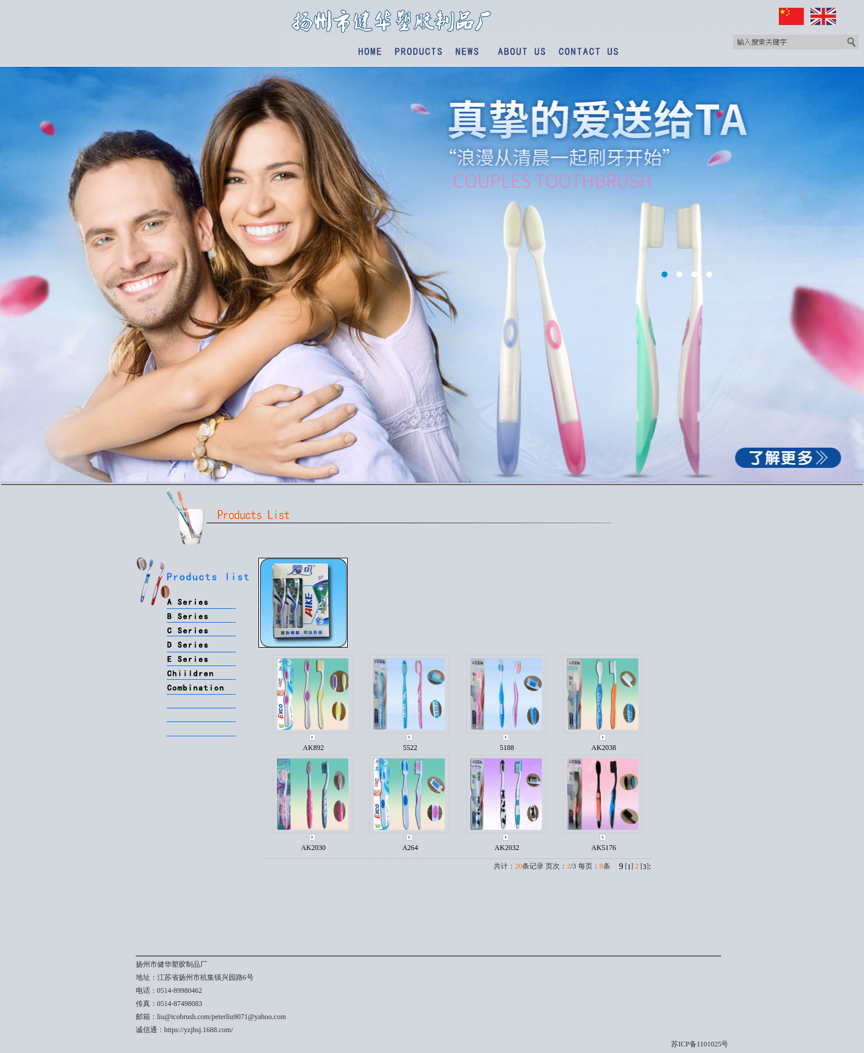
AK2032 (507, 847)
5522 (410, 747)
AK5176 (603, 847)
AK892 (313, 747)
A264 (410, 847)
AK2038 (603, 747)
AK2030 (313, 847)
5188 (507, 747)
